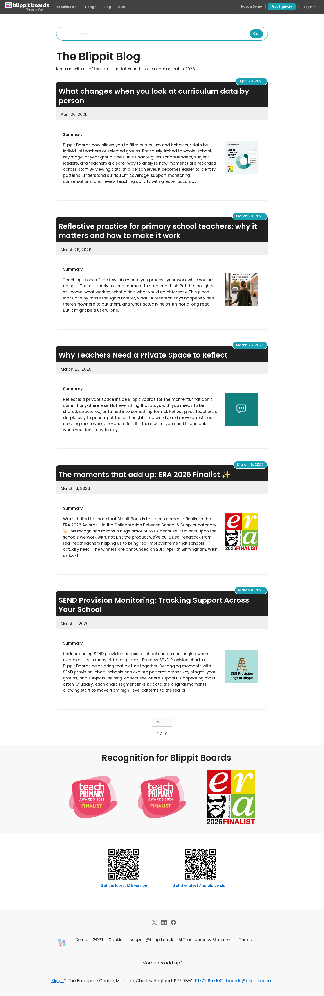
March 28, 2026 (250, 216)
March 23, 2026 (250, 345)
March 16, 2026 (250, 464)
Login (310, 7)
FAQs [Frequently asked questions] (121, 7)
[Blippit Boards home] (27, 6)
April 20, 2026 (251, 81)
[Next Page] (162, 722)
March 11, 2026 (251, 590)
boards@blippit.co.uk (249, 981)
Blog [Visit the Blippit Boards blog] (107, 7)
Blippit (57, 981)
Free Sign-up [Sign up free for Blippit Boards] (281, 7)
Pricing (90, 7)
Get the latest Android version (200, 885)
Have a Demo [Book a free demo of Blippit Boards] (251, 7)
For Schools (66, 7)
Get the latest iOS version (124, 885)
